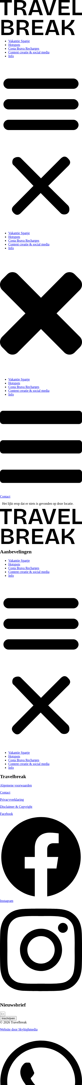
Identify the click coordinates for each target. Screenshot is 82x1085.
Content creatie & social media (28, 52)
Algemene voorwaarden (16, 785)
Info (11, 56)
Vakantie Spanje (19, 41)
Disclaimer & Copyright (16, 806)
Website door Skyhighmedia (19, 1029)
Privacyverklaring (12, 799)
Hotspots (14, 45)
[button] (41, 144)
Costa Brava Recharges (23, 48)
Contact (5, 792)
